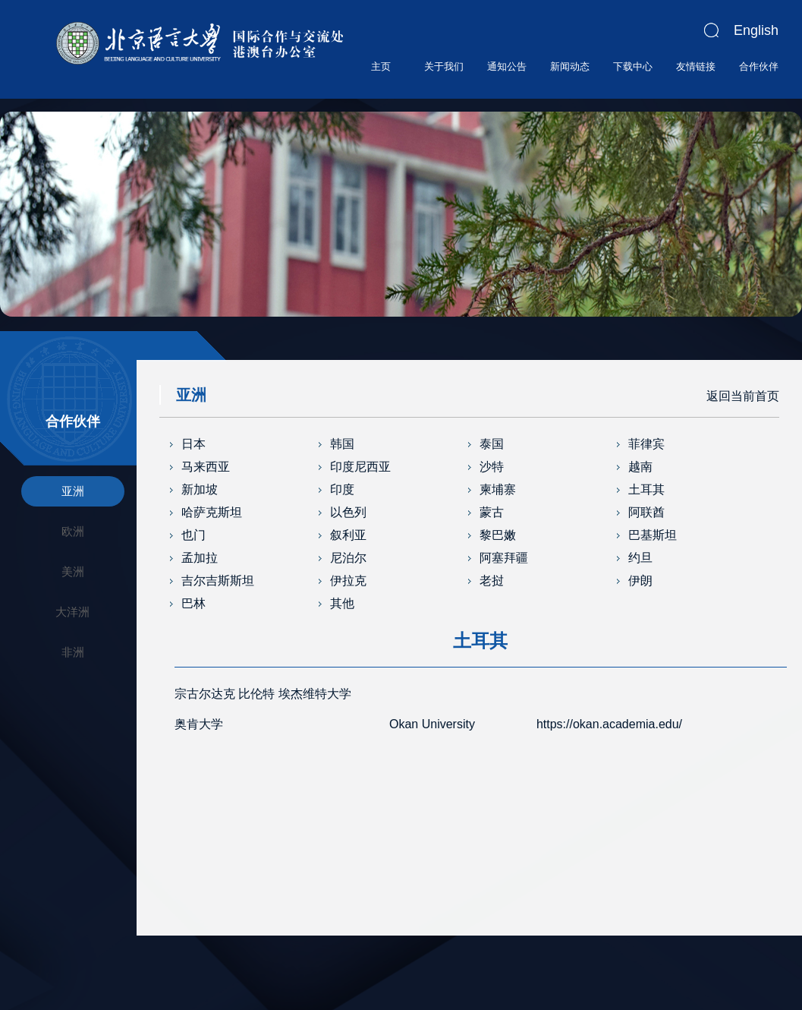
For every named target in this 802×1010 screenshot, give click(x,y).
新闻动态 (570, 66)
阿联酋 (646, 512)
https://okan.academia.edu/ (609, 724)
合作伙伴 (758, 66)
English (756, 30)
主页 (381, 66)
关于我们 (444, 66)
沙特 (492, 466)
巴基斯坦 (652, 535)
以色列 (348, 512)
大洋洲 (72, 611)
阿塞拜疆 (504, 557)
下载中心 (633, 66)
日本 (193, 443)
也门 (193, 535)
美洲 (72, 571)
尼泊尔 (348, 557)
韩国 (342, 443)
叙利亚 (348, 535)
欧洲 (72, 531)
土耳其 (646, 489)
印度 (342, 489)
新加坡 (199, 489)
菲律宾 (646, 443)
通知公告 (507, 66)
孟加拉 (199, 557)
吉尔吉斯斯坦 (217, 580)
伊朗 (640, 580)
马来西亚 (205, 466)
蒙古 (492, 512)
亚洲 (72, 490)
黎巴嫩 (498, 535)
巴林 (193, 603)
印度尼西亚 (360, 466)
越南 (640, 466)
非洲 (72, 651)
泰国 (492, 443)
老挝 (492, 580)
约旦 (640, 557)
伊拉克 (348, 580)
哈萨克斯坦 (211, 512)
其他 (342, 603)
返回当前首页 (742, 396)
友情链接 (696, 66)
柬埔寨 (498, 489)
